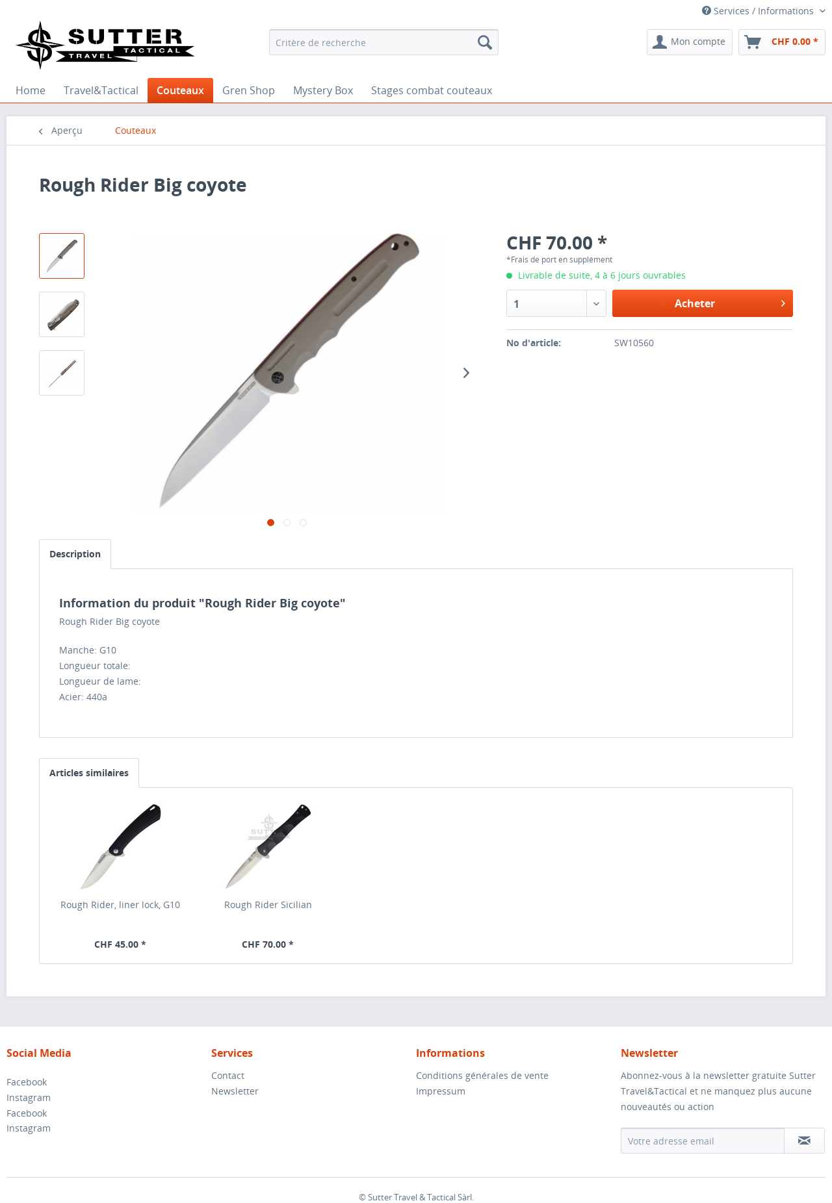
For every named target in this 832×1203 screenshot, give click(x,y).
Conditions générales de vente (482, 1075)
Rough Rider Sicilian (268, 904)
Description (75, 554)
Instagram (28, 1097)
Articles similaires (89, 772)
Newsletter (235, 1091)
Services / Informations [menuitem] (759, 11)
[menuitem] (384, 42)
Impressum (440, 1091)
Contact (227, 1075)
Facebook (26, 1082)
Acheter (730, 301)
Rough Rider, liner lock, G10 (120, 904)
